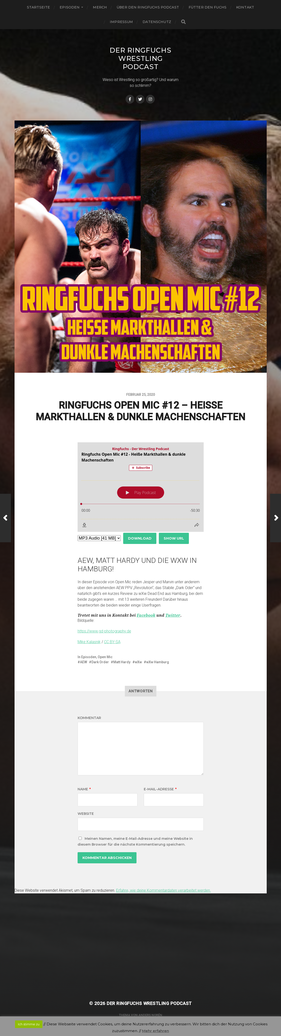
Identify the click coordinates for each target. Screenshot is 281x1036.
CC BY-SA (112, 641)
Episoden (70, 7)
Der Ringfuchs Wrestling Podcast (140, 58)
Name (84, 789)
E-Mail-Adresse (160, 789)
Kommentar (89, 718)
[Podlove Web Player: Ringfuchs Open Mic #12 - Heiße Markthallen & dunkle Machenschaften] (141, 487)
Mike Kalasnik (89, 641)
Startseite (38, 7)
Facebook (146, 615)
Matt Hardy (121, 662)
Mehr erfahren (155, 1030)
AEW (83, 662)
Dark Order (100, 662)
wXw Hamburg (157, 662)
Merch (100, 7)
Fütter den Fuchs (207, 7)
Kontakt (245, 7)
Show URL (174, 538)
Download (140, 538)
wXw (138, 662)
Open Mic (105, 657)
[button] (141, 615)
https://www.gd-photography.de (104, 631)
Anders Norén (150, 1015)
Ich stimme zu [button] (29, 1024)
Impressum (121, 22)
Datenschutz (157, 22)
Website (86, 813)
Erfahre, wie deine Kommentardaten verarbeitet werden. (163, 890)
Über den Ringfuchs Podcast (148, 7)
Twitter (172, 615)
